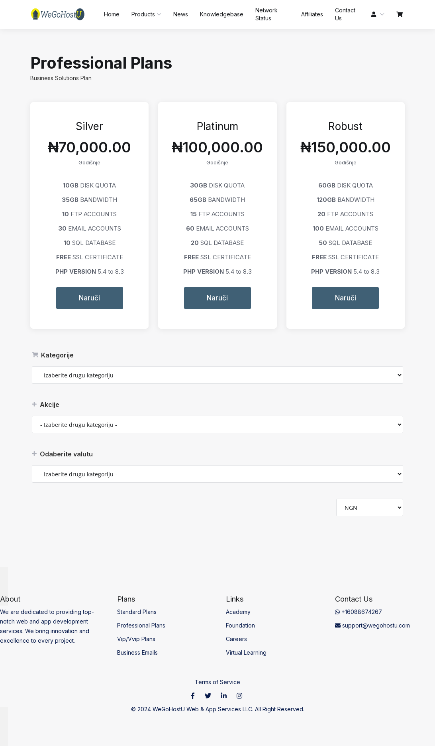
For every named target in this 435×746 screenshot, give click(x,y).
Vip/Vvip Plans (136, 638)
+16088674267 (358, 611)
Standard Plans (137, 611)
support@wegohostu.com (372, 625)
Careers (236, 638)
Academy (238, 611)
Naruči (89, 298)
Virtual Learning (246, 652)
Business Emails (137, 652)
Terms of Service (217, 682)
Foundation (240, 625)
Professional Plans (141, 625)
